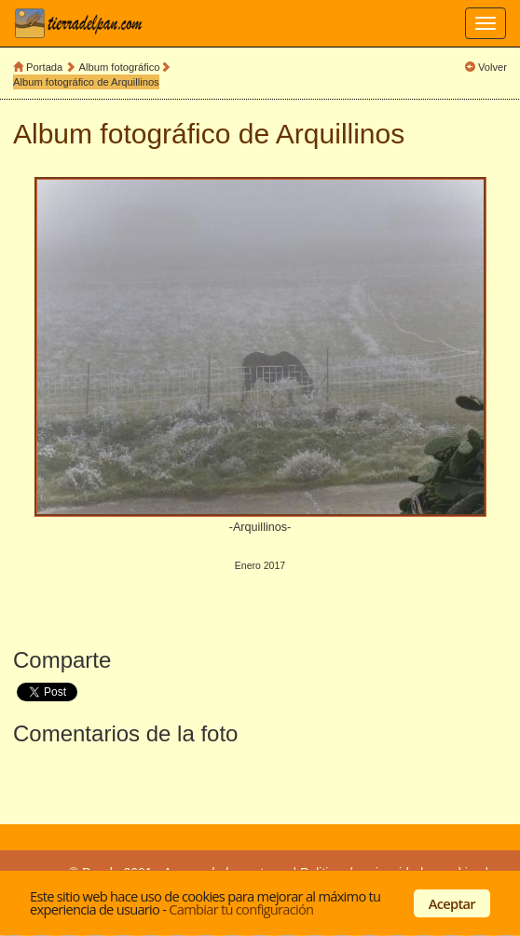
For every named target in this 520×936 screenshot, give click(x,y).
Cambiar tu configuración (241, 909)
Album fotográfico (119, 67)
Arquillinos (340, 133)
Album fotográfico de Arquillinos (86, 82)
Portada (44, 67)
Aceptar (452, 903)
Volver (492, 67)
